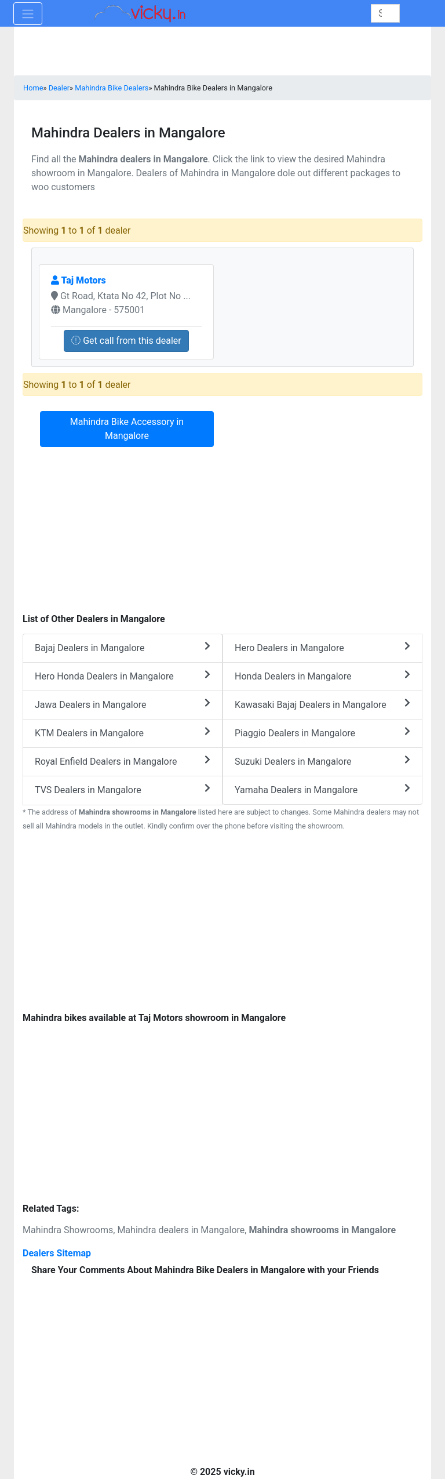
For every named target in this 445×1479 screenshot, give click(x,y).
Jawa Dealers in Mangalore (122, 704)
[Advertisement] (222, 923)
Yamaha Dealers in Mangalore (322, 789)
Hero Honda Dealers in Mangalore (122, 676)
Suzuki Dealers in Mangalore (322, 761)
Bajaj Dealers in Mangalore (122, 647)
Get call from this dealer (126, 340)
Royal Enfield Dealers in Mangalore (122, 761)
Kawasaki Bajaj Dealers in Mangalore (322, 704)
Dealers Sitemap (57, 1253)
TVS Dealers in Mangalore (122, 789)
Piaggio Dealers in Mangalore (322, 732)
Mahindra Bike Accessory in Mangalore (127, 428)
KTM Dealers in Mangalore (122, 732)
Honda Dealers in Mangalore (322, 676)
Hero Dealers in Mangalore (322, 647)
